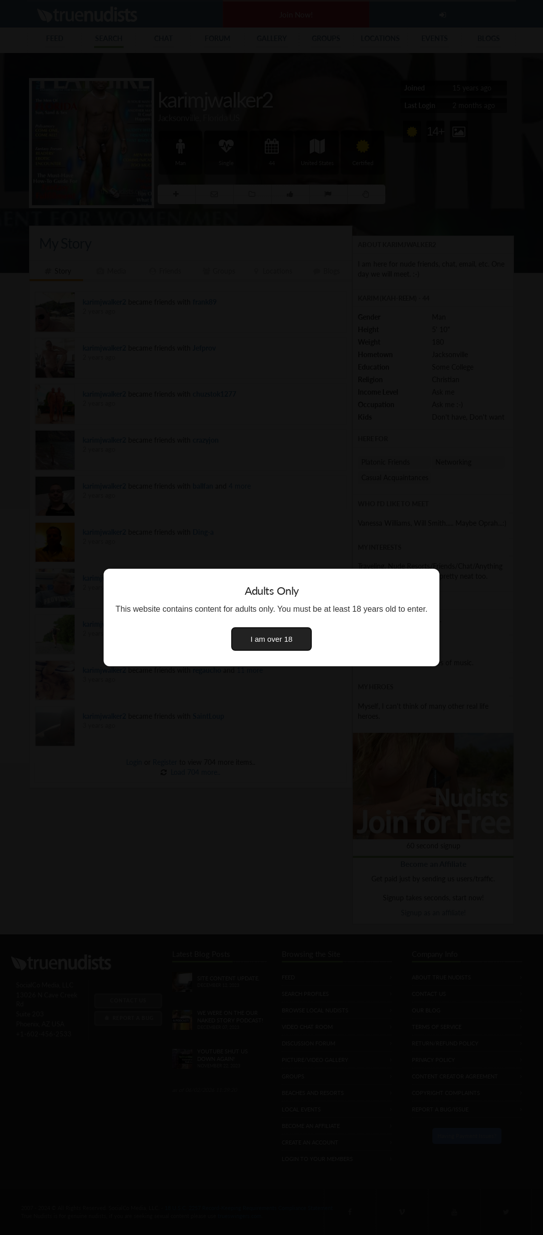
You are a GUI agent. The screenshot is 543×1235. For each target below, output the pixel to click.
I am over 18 (272, 639)
